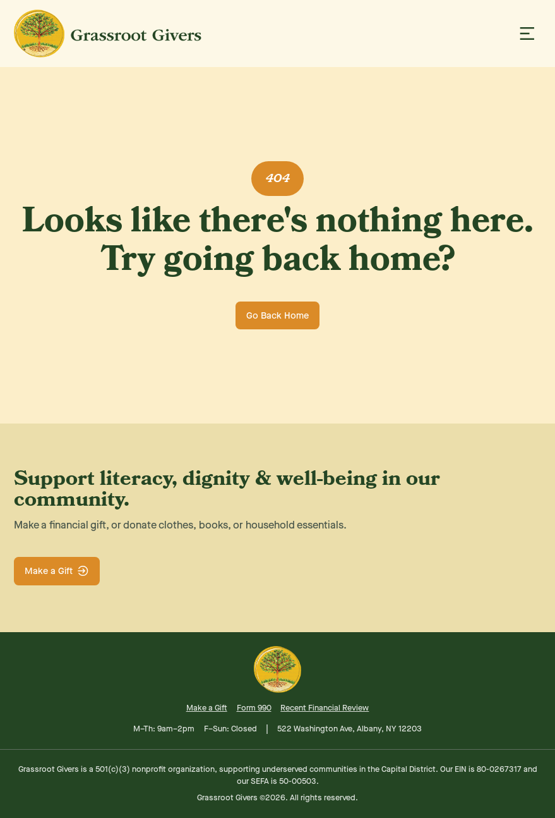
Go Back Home (277, 315)
